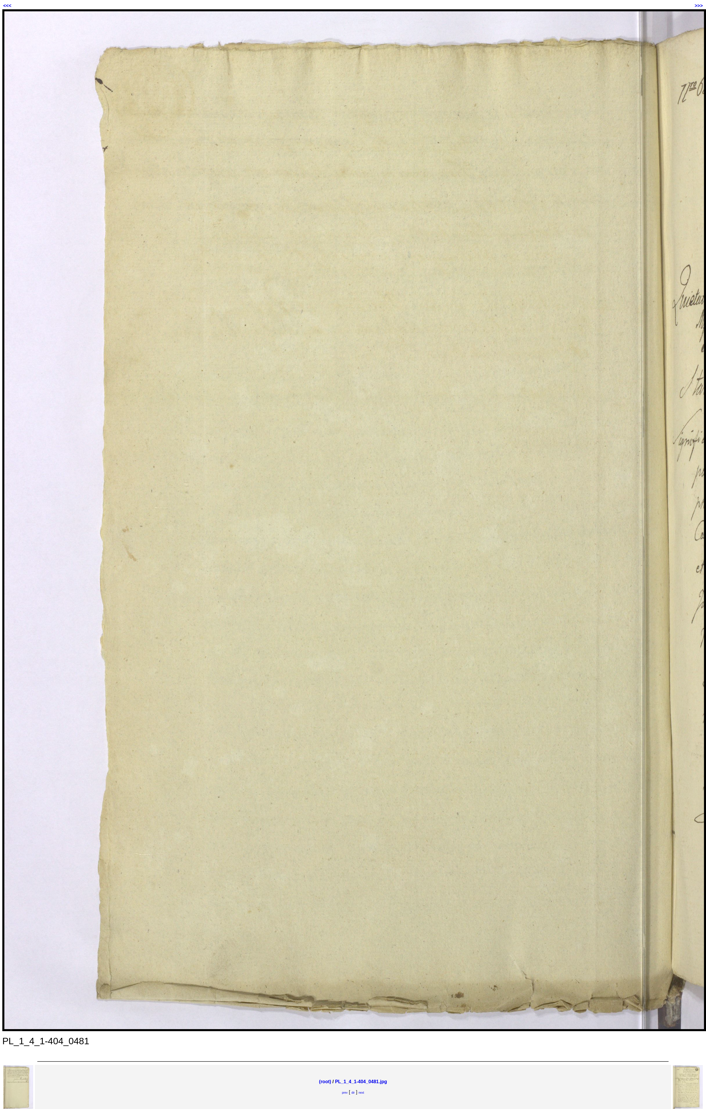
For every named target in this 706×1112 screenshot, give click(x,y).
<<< (7, 5)
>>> (699, 5)
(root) (325, 1081)
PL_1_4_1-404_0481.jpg (361, 1081)
